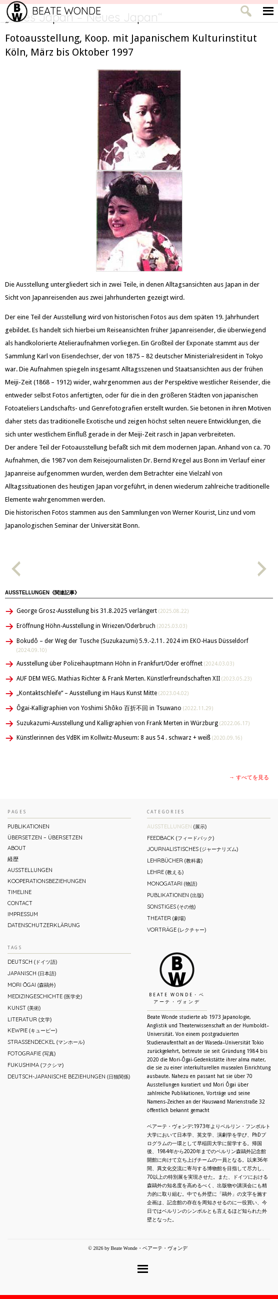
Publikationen (29, 826)
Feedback (180, 837)
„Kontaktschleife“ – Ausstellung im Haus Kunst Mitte (102, 693)
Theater (166, 918)
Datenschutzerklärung (44, 925)
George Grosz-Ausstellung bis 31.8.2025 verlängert (102, 610)
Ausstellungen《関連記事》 (42, 592)
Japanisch (32, 973)
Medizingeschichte (45, 996)
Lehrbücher (174, 860)
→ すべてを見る (249, 777)
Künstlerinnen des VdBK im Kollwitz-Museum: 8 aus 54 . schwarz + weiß (129, 737)
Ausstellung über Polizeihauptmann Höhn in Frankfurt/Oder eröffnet (125, 663)
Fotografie (32, 1053)
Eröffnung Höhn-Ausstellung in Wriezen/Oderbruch (101, 625)
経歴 (13, 858)
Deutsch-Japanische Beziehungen (69, 1076)
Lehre (165, 872)
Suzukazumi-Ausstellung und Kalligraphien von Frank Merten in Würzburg (133, 723)
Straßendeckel (46, 1041)
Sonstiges (171, 906)
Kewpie (32, 1030)
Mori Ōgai (32, 984)
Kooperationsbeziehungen (47, 881)
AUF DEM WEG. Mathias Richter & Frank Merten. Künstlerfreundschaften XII (134, 678)
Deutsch (32, 961)
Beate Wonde (53, 11)
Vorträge (176, 929)
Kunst (24, 1007)
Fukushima (36, 1064)
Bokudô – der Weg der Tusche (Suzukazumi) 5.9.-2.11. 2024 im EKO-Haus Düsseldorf (132, 645)
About (17, 847)
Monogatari (172, 883)
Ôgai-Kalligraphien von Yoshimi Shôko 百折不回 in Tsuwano (114, 708)
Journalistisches (192, 848)
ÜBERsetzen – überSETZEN (45, 837)
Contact (20, 903)
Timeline (20, 892)
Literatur (30, 1019)
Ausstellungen (30, 870)
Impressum (23, 914)
